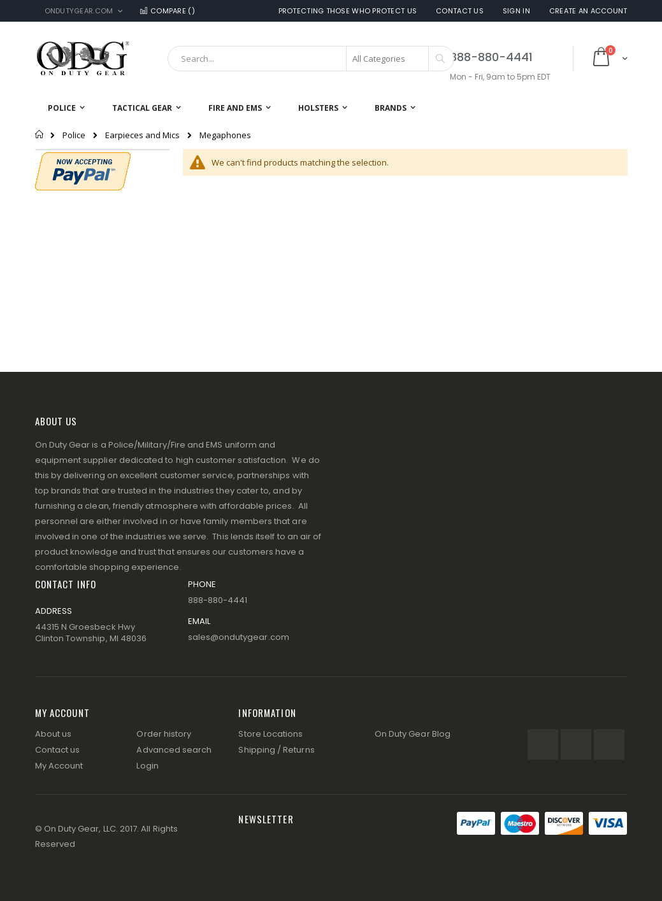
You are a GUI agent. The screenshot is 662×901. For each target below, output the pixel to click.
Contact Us (460, 11)
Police (73, 135)
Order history (163, 734)
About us (53, 734)
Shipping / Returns (276, 750)
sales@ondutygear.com (238, 637)
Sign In (516, 11)
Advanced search (174, 750)
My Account (59, 766)
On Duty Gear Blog (412, 734)
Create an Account (588, 11)
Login (147, 766)
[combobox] (311, 58)
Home (40, 134)
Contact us (57, 750)
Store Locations (270, 734)
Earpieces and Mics (142, 135)
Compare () (166, 11)
